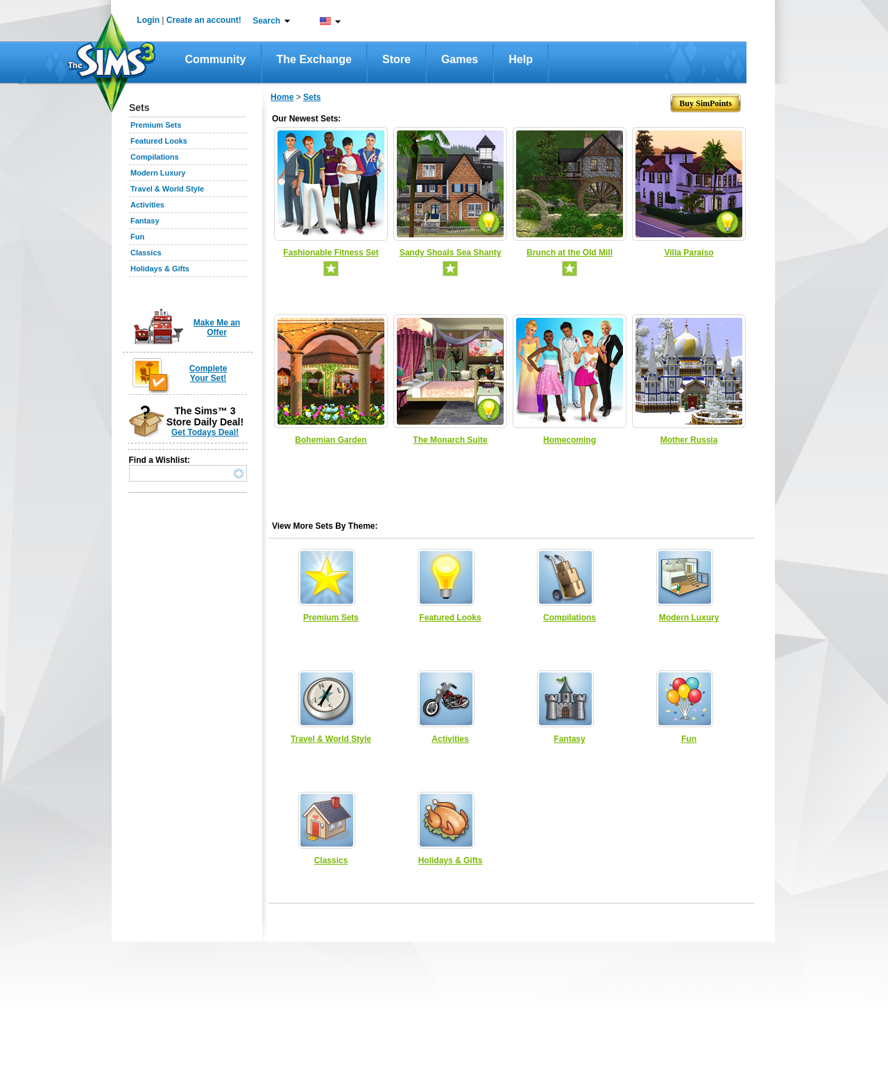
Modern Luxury (157, 173)
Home (282, 97)
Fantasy (145, 221)
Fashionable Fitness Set (330, 252)
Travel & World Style (167, 189)
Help (521, 59)
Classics (146, 252)
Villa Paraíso (688, 252)
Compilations (154, 157)
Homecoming (569, 440)
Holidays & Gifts (159, 268)
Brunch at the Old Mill (570, 252)
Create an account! (203, 20)
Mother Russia (689, 440)
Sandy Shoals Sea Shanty (451, 252)
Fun (137, 236)
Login (148, 20)
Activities (147, 205)
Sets (312, 97)
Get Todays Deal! (205, 432)
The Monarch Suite (450, 440)
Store (396, 59)
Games (459, 59)
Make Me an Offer (217, 327)
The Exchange (314, 59)
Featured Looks (158, 141)
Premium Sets (155, 125)
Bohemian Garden (330, 440)
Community (215, 59)
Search (266, 21)
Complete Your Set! (208, 373)
